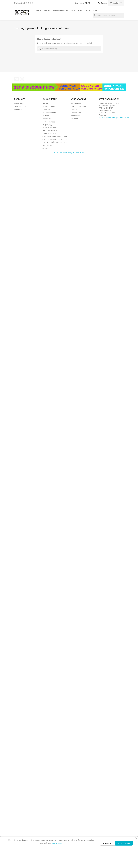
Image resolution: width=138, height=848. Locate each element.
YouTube (22, 79)
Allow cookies (124, 843)
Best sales (18, 109)
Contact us (47, 145)
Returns (45, 116)
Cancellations (48, 119)
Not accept (108, 843)
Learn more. (57, 843)
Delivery (45, 103)
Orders (74, 109)
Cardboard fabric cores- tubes (54, 136)
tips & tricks (91, 10)
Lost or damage (48, 122)
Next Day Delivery (49, 130)
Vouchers (75, 119)
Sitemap (45, 148)
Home (38, 10)
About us (46, 109)
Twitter (16, 79)
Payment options (49, 113)
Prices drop (18, 103)
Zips (80, 10)
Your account (78, 99)
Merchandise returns (79, 106)
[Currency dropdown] (89, 3)
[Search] (108, 15)
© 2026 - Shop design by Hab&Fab (69, 152)
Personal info (76, 103)
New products (20, 106)
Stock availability (49, 133)
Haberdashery (60, 10)
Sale (73, 10)
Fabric (47, 10)
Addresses (75, 116)
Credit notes (76, 113)
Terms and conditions (51, 106)
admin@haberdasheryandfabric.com (114, 117)
